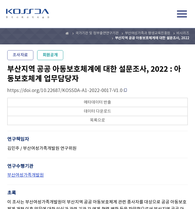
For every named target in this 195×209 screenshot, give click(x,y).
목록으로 (97, 120)
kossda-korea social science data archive (27, 15)
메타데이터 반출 (97, 102)
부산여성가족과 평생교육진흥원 (147, 33)
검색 (168, 14)
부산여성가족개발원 (25, 175)
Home (67, 33)
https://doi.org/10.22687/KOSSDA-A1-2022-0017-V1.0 (64, 90)
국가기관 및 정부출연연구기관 (97, 33)
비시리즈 (182, 33)
